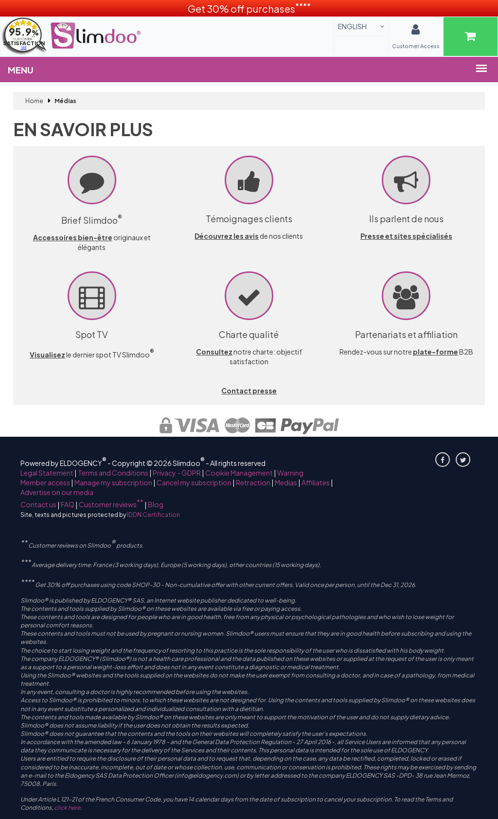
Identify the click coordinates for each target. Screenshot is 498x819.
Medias (286, 482)
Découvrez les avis (227, 235)
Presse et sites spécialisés (406, 235)
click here (67, 807)
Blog (155, 504)
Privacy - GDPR (177, 472)
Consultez (214, 351)
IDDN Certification (153, 514)
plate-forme (435, 351)
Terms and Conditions (113, 472)
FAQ (67, 504)
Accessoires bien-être (72, 237)
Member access (45, 482)
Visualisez (47, 354)
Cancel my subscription (194, 482)
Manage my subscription (113, 482)
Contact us (38, 504)
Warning (290, 472)
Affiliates (316, 482)
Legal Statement (46, 472)
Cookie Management (239, 472)
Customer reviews (111, 504)
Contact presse (249, 390)
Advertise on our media (56, 492)
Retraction (253, 482)
